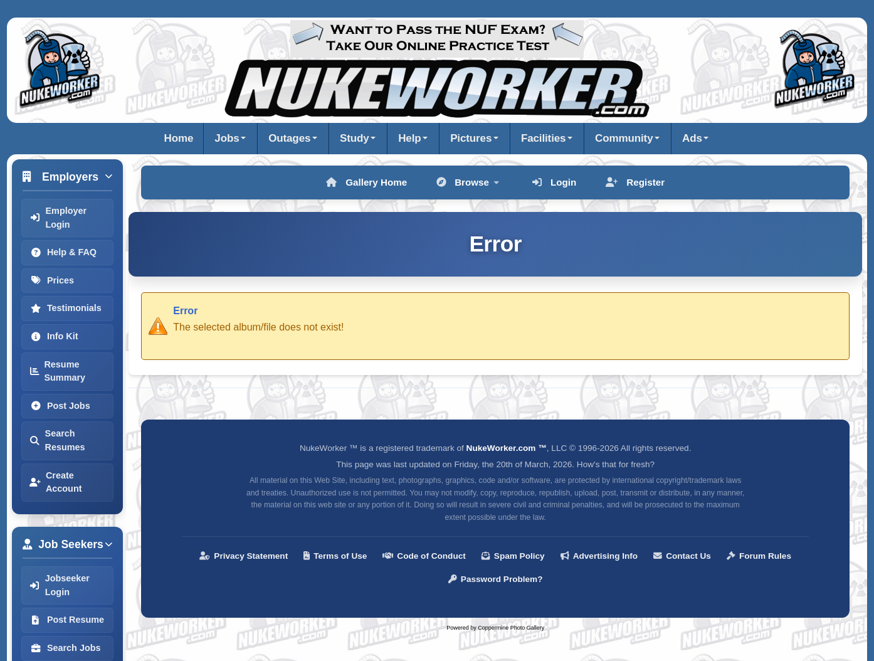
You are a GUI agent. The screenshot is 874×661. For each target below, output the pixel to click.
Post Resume (66, 620)
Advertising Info (599, 556)
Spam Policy (513, 556)
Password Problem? (495, 579)
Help (409, 138)
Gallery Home (366, 182)
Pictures (471, 138)
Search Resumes (57, 440)
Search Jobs (65, 648)
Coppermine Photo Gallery (511, 628)
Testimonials (65, 308)
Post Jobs (59, 406)
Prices (51, 280)
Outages (289, 138)
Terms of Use (335, 556)
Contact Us (682, 556)
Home (179, 138)
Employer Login (58, 218)
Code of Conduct (424, 556)
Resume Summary (57, 371)
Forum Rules (759, 556)
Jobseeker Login (59, 585)
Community (624, 138)
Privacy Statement (243, 556)
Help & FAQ (63, 252)
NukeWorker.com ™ (506, 448)
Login (554, 182)
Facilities (543, 138)
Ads (692, 138)
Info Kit (53, 336)
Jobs (226, 138)
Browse (467, 182)
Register (635, 182)
